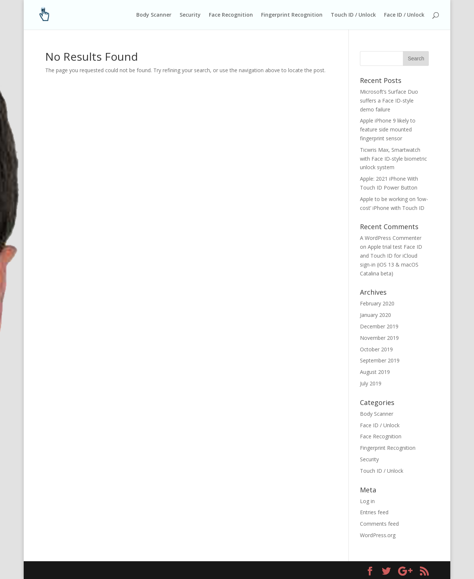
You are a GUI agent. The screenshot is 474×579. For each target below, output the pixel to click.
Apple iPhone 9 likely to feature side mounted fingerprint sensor (387, 129)
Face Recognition (231, 15)
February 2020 (377, 303)
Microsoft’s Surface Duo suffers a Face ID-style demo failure (389, 100)
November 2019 (379, 337)
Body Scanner (153, 15)
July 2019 (370, 383)
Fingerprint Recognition (292, 15)
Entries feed (374, 512)
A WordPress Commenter (390, 237)
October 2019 (376, 349)
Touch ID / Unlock (353, 15)
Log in (367, 501)
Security (190, 15)
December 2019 (379, 326)
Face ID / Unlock (404, 15)
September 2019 (380, 360)
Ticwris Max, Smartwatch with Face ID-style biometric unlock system (393, 158)
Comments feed (379, 523)
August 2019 (375, 371)
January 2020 (375, 314)
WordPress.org (377, 535)
